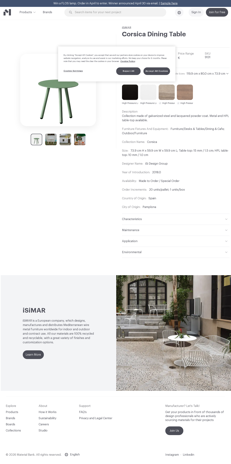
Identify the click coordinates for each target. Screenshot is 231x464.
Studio (43, 430)
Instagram (172, 454)
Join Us (174, 430)
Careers (44, 424)
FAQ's (83, 412)
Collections (13, 430)
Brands (47, 12)
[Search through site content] (117, 12)
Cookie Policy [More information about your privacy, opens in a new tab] (127, 61)
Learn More (33, 354)
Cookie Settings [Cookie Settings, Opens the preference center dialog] (73, 71)
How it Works (47, 412)
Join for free (217, 12)
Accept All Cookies (156, 71)
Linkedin (188, 454)
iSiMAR (126, 27)
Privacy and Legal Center (95, 418)
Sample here (169, 3)
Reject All (128, 71)
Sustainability (47, 418)
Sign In (196, 12)
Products (25, 12)
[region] (116, 63)
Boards (10, 424)
